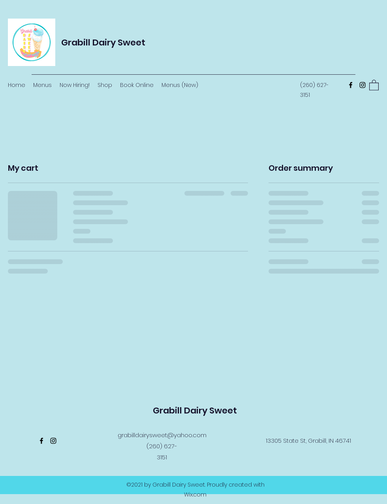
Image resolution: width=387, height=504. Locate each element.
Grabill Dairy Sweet (103, 42)
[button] (374, 85)
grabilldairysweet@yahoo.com (162, 435)
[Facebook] (351, 85)
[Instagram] (362, 85)
